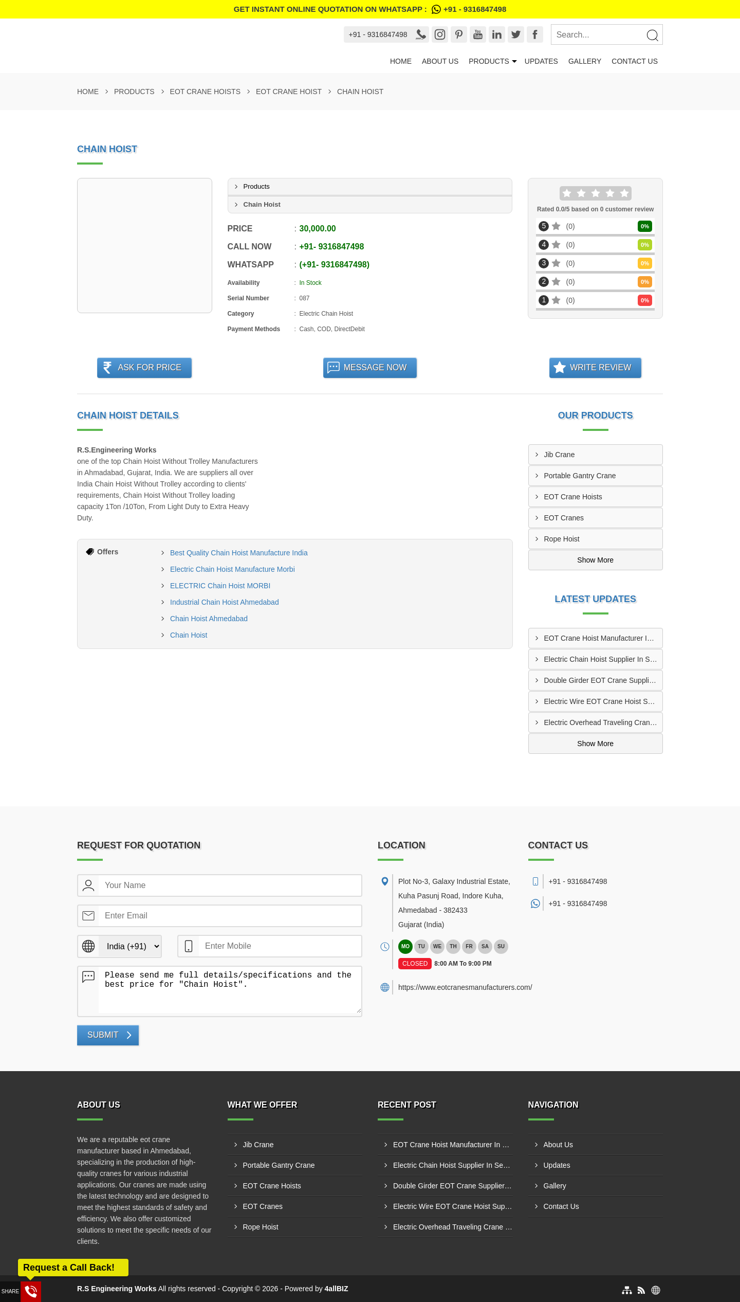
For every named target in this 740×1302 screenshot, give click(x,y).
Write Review (600, 367)
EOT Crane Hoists (205, 91)
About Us (440, 61)
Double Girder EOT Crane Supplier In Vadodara (603, 680)
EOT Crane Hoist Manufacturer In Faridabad (603, 638)
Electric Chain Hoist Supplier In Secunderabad (603, 659)
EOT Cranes (564, 518)
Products (489, 61)
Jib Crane (559, 454)
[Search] (652, 35)
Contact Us (635, 61)
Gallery (584, 61)
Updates (541, 61)
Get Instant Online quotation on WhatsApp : (370, 9)
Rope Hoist (562, 539)
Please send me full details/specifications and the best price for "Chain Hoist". (230, 990)
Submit (102, 1034)
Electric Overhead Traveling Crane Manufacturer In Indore (603, 722)
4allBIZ (336, 1289)
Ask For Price (149, 367)
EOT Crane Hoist (289, 91)
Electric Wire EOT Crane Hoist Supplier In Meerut (603, 701)
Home (401, 61)
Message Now (375, 367)
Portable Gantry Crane (580, 476)
